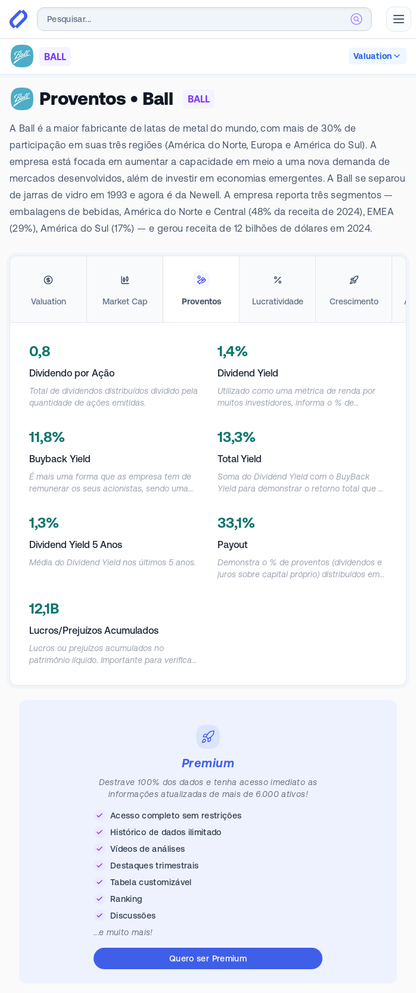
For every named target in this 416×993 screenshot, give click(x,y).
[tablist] (208, 289)
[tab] (48, 289)
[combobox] (204, 19)
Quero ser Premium (208, 958)
